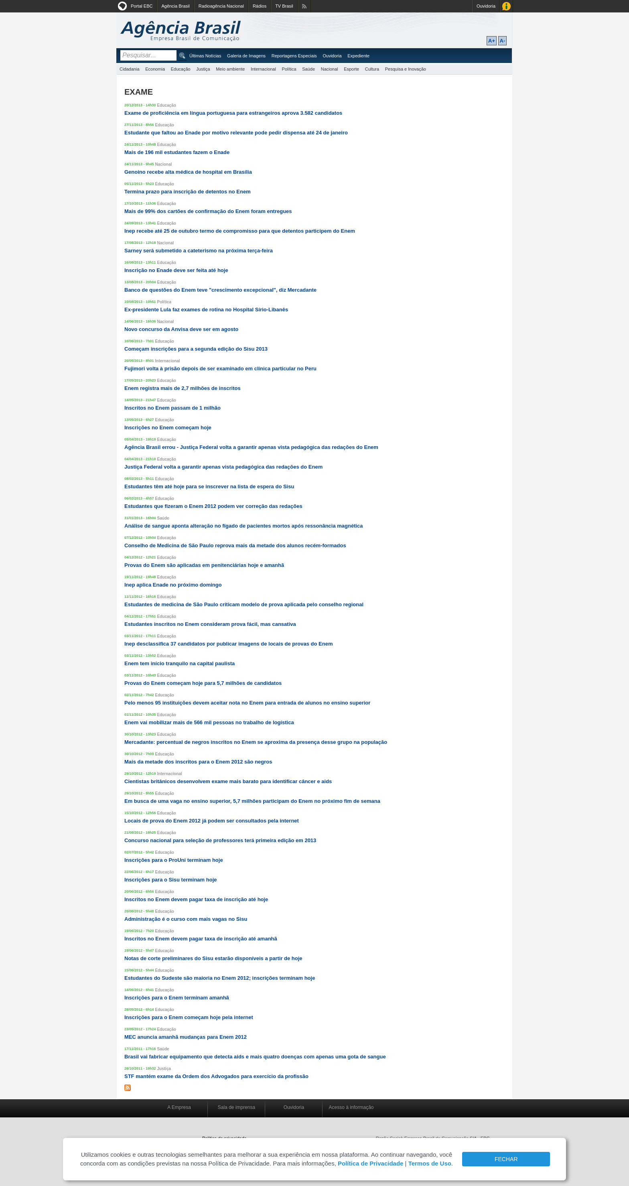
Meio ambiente (230, 69)
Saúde (308, 69)
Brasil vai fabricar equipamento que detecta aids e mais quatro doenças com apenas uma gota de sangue (255, 1057)
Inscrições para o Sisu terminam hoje (170, 880)
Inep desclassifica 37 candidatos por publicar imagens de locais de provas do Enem (228, 644)
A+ (491, 41)
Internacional (263, 69)
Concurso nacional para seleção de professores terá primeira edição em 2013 (220, 840)
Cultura (372, 69)
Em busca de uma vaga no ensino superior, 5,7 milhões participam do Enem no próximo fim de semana (252, 801)
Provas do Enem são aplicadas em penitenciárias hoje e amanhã (204, 565)
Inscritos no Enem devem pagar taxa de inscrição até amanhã (200, 939)
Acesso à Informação (506, 6)
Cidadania (130, 69)
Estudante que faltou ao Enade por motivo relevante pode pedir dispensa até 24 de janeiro (236, 133)
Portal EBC (141, 6)
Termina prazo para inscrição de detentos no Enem (187, 192)
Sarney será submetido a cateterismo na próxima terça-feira (198, 251)
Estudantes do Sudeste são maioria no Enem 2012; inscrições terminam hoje (219, 978)
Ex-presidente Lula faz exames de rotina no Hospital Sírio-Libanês (206, 310)
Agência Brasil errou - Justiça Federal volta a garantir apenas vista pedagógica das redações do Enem (251, 447)
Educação (181, 69)
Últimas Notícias (205, 55)
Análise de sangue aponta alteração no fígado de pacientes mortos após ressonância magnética (243, 526)
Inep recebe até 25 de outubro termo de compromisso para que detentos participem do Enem (239, 231)
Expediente (358, 55)
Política (289, 69)
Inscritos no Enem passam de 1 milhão (172, 408)
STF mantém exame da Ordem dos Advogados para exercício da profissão (216, 1076)
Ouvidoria (486, 6)
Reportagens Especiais (294, 55)
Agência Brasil (175, 6)
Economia (155, 69)
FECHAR (506, 1159)
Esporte (351, 69)
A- (502, 41)
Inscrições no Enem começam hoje (167, 427)
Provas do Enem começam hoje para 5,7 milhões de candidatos (203, 683)
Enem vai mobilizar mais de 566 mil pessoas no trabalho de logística (209, 722)
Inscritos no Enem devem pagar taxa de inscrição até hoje (196, 899)
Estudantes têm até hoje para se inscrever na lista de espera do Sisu (209, 486)
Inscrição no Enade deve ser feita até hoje (176, 270)
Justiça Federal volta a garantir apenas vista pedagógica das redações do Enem (223, 467)
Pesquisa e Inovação (405, 69)
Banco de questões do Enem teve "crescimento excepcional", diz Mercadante (220, 290)
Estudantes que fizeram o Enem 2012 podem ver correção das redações (213, 506)
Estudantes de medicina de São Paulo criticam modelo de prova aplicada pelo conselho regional (243, 604)
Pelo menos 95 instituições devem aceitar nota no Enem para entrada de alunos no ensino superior (247, 703)
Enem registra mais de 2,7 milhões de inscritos (182, 388)
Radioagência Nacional (221, 6)
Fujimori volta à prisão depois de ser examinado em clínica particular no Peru (220, 369)
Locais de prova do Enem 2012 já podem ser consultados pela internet (211, 821)
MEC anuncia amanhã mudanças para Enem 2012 (185, 1037)
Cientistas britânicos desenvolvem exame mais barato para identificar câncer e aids (228, 781)
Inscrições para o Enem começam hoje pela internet (188, 1017)
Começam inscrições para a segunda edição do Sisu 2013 (196, 349)
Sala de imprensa (236, 1107)
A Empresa (179, 1107)
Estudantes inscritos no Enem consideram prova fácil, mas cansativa (210, 624)
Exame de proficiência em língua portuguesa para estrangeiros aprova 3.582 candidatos (233, 113)
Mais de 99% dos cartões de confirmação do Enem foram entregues (208, 211)
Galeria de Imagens (246, 55)
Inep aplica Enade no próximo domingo (173, 585)
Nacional (329, 69)
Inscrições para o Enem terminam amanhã (176, 998)
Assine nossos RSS (304, 6)
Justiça (203, 69)
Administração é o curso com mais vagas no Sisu (185, 919)
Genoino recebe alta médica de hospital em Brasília (188, 172)
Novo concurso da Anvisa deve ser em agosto (181, 329)
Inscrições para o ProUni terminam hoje (173, 860)
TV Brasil (284, 6)
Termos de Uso (429, 1163)
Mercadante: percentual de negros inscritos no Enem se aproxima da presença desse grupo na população (255, 742)
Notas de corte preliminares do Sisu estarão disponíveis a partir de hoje (213, 958)
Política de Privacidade (370, 1163)
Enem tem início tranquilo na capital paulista (179, 663)
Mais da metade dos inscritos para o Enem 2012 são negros (198, 762)
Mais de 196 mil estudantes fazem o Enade (176, 152)
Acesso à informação (351, 1107)
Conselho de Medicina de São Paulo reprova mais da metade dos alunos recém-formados (235, 545)
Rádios (259, 6)
